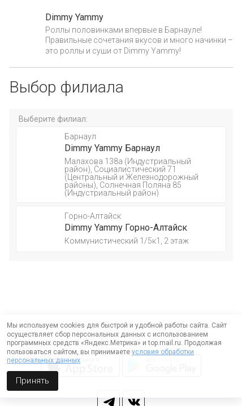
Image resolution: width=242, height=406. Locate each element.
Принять (32, 381)
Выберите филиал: (53, 119)
